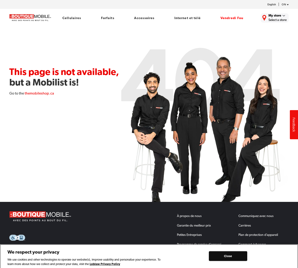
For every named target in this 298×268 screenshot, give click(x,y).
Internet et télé (187, 18)
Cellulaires (71, 18)
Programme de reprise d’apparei (199, 244)
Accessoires (144, 18)
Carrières (244, 225)
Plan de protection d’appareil (258, 235)
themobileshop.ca (39, 93)
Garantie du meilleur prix (194, 225)
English (272, 4)
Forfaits (107, 18)
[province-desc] (284, 5)
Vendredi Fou (232, 18)
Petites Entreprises (189, 235)
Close (228, 259)
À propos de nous (189, 216)
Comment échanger (252, 244)
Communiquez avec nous (256, 216)
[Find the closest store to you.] (275, 18)
